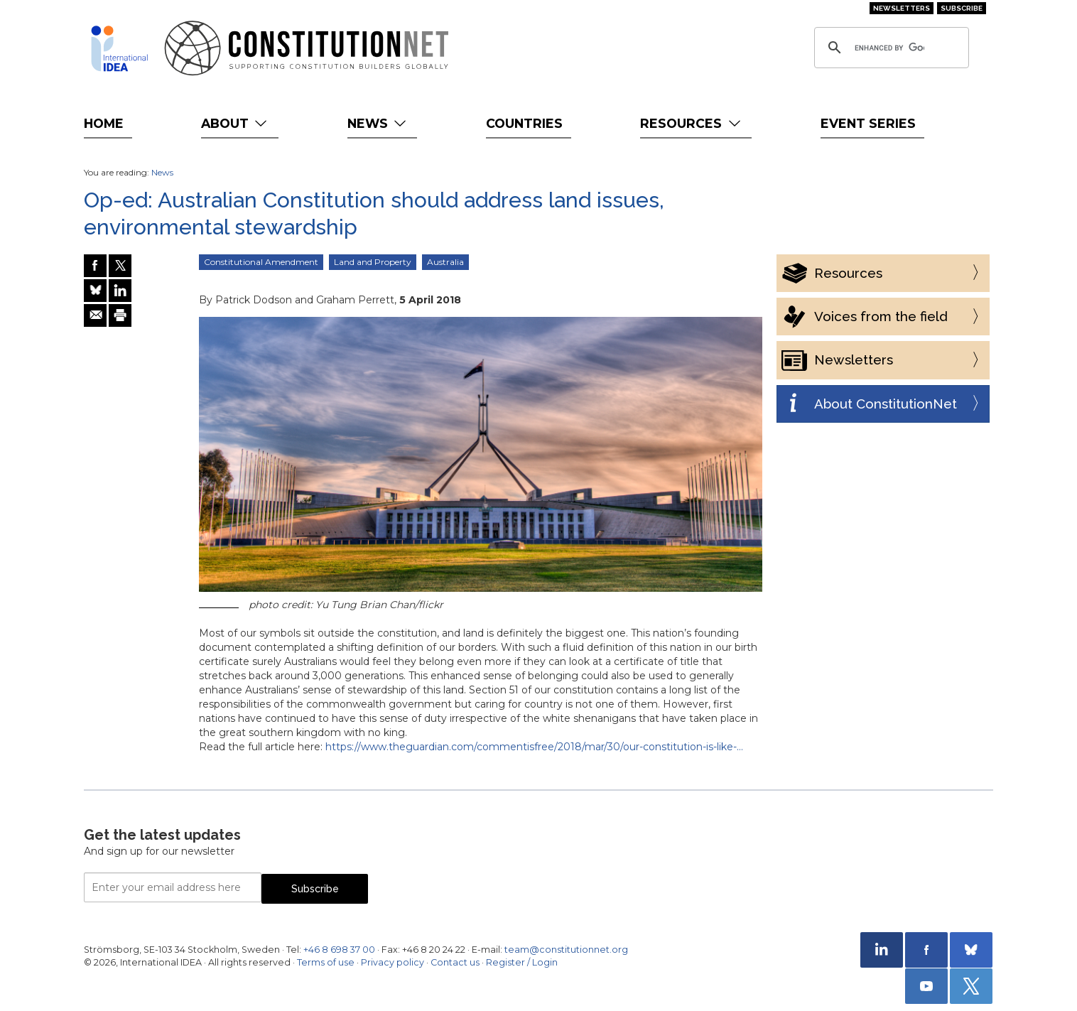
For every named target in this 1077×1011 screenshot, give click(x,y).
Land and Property (372, 261)
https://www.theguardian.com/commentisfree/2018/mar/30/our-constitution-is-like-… (534, 746)
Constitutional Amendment (261, 261)
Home (104, 123)
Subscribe (962, 8)
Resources (691, 123)
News (378, 123)
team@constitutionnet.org (566, 949)
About (235, 123)
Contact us (455, 962)
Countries (524, 123)
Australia (445, 261)
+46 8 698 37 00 (339, 949)
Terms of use (326, 962)
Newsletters (901, 8)
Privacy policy (392, 962)
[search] (889, 47)
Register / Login (522, 962)
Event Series (868, 123)
